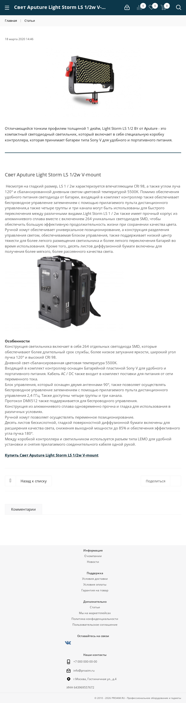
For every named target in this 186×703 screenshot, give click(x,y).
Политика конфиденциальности (94, 619)
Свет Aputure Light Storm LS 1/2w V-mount (59, 455)
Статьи (95, 607)
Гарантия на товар (94, 590)
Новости (93, 562)
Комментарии (23, 509)
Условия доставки (95, 579)
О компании (93, 556)
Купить (12, 455)
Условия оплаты (94, 584)
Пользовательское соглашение (94, 625)
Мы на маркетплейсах (95, 613)
